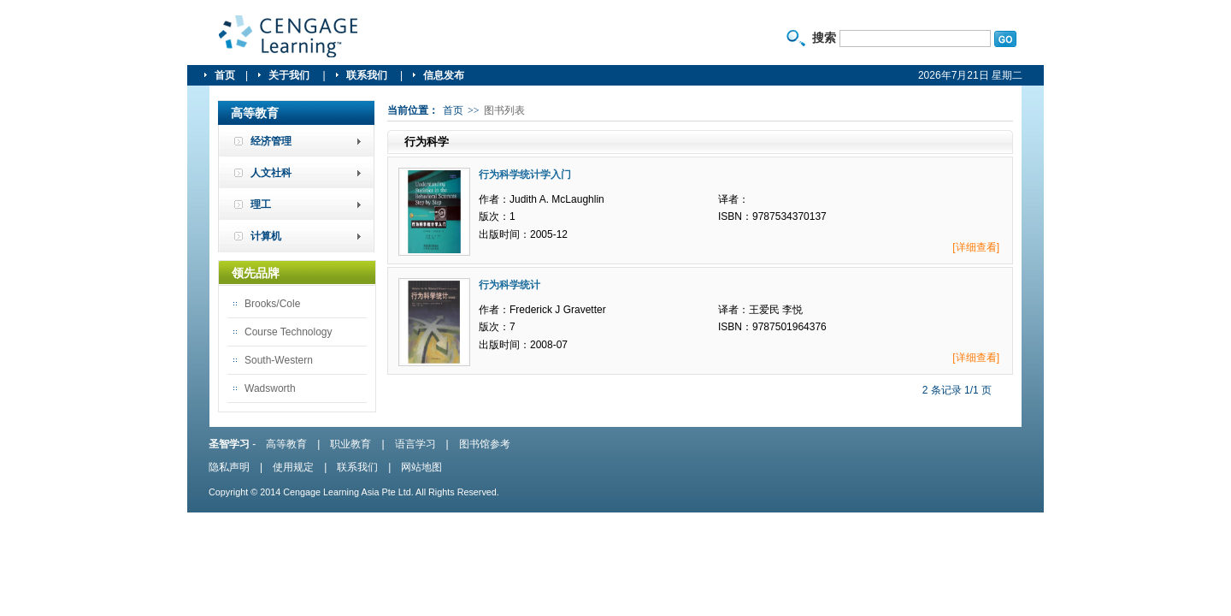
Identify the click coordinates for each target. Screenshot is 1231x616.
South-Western (278, 360)
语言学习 (415, 444)
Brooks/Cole (272, 304)
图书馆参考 (484, 444)
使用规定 (293, 467)
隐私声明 (229, 467)
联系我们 (368, 75)
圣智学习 (289, 37)
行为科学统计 (509, 285)
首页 (225, 75)
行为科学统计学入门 (525, 175)
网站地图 (421, 467)
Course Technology (288, 332)
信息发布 (443, 75)
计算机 (265, 236)
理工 (260, 204)
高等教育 (286, 444)
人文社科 (271, 173)
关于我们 (290, 75)
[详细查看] (975, 247)
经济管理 (271, 141)
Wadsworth (270, 388)
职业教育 (350, 444)
